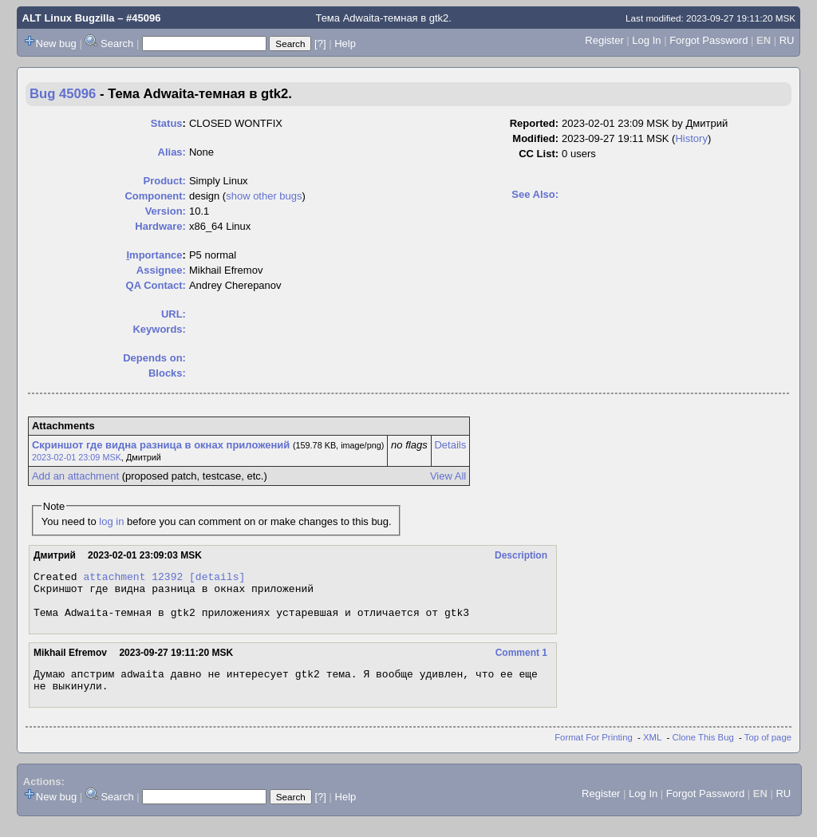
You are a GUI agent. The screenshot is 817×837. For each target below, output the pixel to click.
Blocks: (167, 373)
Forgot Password (708, 40)
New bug (56, 43)
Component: (155, 196)
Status (167, 123)
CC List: (538, 154)
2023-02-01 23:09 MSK (76, 457)
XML (652, 751)
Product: (164, 181)
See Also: (534, 194)
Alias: (172, 152)
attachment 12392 (133, 578)
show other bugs (264, 196)
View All (448, 476)
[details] (217, 578)
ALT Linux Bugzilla (68, 18)
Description (521, 555)
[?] (320, 43)
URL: (173, 314)
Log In (646, 40)
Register (604, 40)
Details (450, 445)
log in (111, 521)
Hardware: (160, 226)
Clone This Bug (703, 751)
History (691, 138)
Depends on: (154, 358)
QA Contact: (156, 285)
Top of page (767, 751)
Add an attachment (75, 476)
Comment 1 (521, 662)
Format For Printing (594, 751)
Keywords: (158, 329)
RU (787, 40)
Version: (165, 211)
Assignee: (161, 270)
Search (117, 43)
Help (345, 43)
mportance (154, 255)
